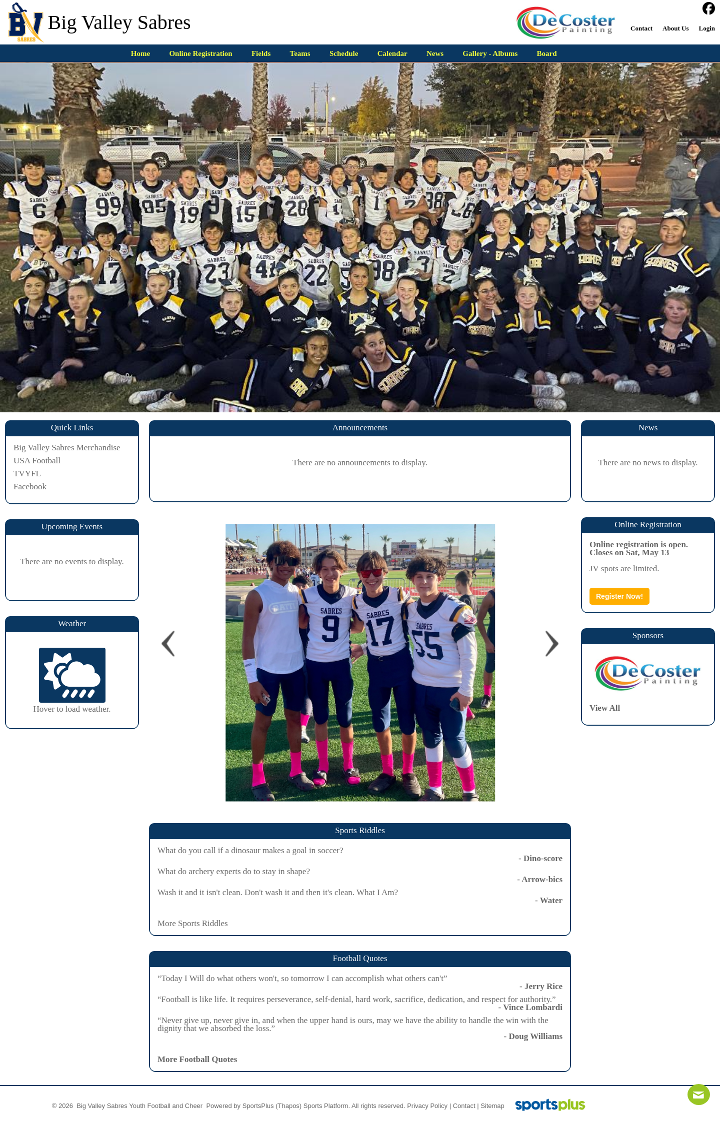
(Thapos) (289, 1106)
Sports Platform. (327, 1106)
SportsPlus (258, 1106)
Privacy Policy (427, 1106)
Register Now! (619, 596)
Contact (464, 1106)
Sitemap (492, 1106)
